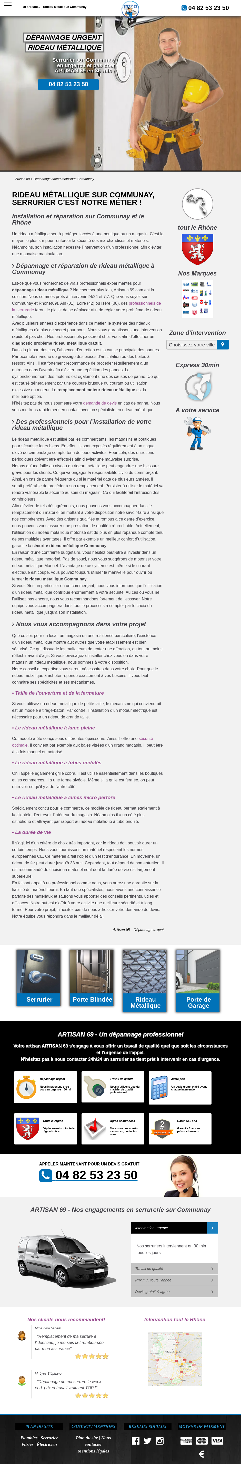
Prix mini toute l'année (153, 1280)
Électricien (47, 1444)
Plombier (28, 1437)
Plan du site (87, 1437)
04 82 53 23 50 (213, 6)
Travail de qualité (149, 1269)
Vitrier (27, 1444)
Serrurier (49, 1437)
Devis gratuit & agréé (152, 1292)
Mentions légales (93, 1451)
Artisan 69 (22, 179)
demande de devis (100, 403)
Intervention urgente (151, 1228)
